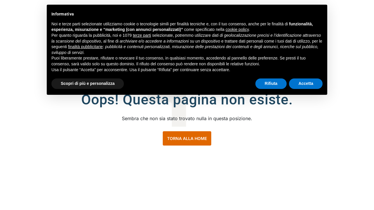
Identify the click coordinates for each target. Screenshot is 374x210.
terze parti (142, 35)
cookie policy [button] (237, 29)
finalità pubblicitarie (85, 46)
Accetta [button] (305, 83)
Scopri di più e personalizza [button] (88, 83)
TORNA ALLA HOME (187, 138)
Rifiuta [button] (271, 83)
